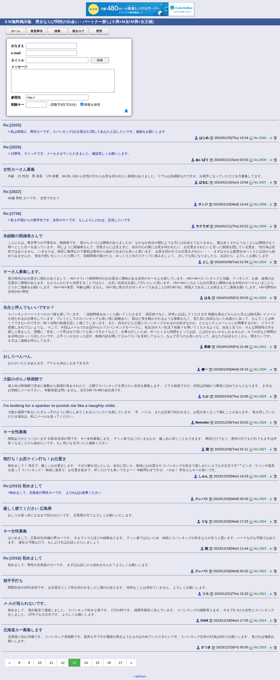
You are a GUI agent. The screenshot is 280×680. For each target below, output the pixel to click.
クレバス (201, 499)
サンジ (203, 204)
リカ (205, 594)
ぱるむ (204, 182)
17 (121, 663)
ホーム (15, 31)
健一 (204, 369)
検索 (57, 31)
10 (39, 663)
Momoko (202, 422)
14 (86, 663)
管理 (99, 31)
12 (63, 663)
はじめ (204, 138)
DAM (204, 620)
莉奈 (207, 347)
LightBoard (139, 676)
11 (51, 663)
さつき (206, 647)
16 (109, 663)
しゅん (203, 476)
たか (205, 396)
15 (97, 663)
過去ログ (78, 31)
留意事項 (37, 31)
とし (206, 262)
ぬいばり (202, 160)
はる (207, 298)
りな (204, 521)
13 (74, 663)
